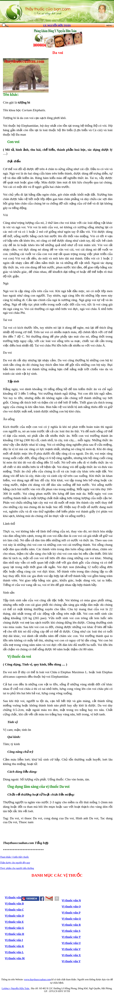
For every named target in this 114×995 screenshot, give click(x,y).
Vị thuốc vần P (71, 912)
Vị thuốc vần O (71, 906)
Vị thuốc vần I (14, 940)
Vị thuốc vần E (14, 922)
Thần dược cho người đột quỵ (15, 862)
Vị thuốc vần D (14, 915)
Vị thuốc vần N (71, 900)
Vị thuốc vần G (14, 928)
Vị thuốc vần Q (71, 918)
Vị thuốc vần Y (71, 961)
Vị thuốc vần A (14, 897)
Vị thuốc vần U (71, 943)
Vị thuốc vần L (14, 952)
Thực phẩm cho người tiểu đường (17, 868)
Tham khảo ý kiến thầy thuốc (14, 857)
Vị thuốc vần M (15, 958)
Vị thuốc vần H (14, 934)
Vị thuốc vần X (71, 955)
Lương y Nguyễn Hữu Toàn (16, 988)
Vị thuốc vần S (71, 931)
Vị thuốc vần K (14, 946)
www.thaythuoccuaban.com (37, 979)
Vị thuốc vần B (14, 903)
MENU (109, 25)
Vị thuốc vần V (71, 949)
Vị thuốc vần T (71, 937)
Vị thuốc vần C (14, 909)
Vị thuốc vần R (71, 925)
